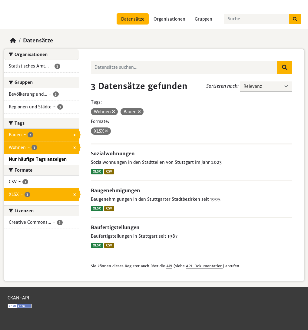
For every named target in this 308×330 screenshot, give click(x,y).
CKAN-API (18, 298)
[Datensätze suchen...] (257, 19)
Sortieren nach (221, 86)
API (169, 266)
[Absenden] (295, 19)
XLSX (97, 171)
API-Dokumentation (204, 266)
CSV (109, 171)
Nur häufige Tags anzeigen (38, 159)
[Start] (13, 40)
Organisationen (169, 19)
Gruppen (203, 19)
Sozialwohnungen (113, 153)
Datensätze (132, 19)
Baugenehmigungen (115, 190)
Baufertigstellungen (115, 227)
